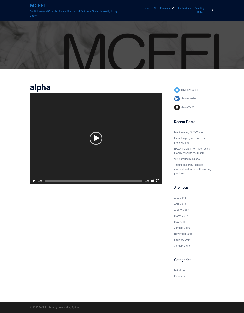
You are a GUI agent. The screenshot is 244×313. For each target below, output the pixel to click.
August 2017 (181, 210)
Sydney (76, 307)
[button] (96, 138)
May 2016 (180, 222)
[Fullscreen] (157, 181)
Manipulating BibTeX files (188, 132)
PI (155, 8)
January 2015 (182, 245)
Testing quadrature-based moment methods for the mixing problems (192, 169)
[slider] (93, 181)
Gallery (200, 12)
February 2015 (182, 239)
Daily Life (179, 270)
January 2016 (182, 227)
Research (165, 8)
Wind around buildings (187, 159)
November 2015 (183, 233)
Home (146, 8)
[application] (96, 138)
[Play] (34, 181)
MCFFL (38, 5)
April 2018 (180, 204)
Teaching (199, 8)
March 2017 (181, 216)
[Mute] (152, 181)
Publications (184, 8)
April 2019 (180, 198)
